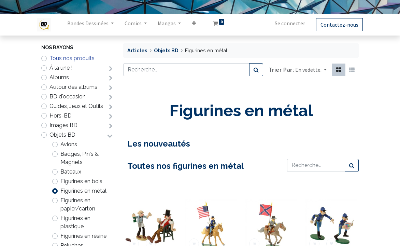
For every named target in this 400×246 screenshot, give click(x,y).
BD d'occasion (67, 96)
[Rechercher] (256, 69)
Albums (59, 77)
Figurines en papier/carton (77, 204)
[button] (198, 25)
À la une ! (60, 68)
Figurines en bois (81, 181)
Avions (68, 144)
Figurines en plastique (75, 222)
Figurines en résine (83, 236)
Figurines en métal (83, 191)
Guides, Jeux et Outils (76, 106)
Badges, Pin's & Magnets (79, 158)
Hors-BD (60, 115)
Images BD (63, 125)
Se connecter (286, 23)
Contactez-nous (335, 24)
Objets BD (62, 135)
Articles (137, 50)
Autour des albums (73, 87)
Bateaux (70, 171)
